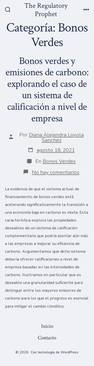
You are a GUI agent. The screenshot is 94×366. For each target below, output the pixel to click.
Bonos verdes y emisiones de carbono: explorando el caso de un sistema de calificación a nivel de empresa (47, 89)
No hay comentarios (55, 172)
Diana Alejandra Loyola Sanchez (56, 137)
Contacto (47, 337)
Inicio (47, 326)
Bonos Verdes (59, 161)
